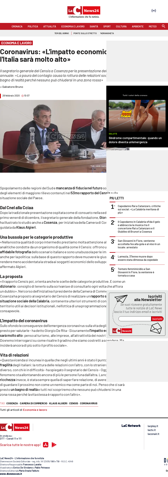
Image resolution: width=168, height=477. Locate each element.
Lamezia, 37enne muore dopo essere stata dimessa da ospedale (138, 258)
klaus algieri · (58, 403)
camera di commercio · (34, 403)
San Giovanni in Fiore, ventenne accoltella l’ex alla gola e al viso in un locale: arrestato (139, 244)
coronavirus (88, 403)
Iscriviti (157, 319)
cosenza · (12, 403)
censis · (74, 403)
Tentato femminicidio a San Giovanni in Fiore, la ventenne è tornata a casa (136, 272)
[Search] (163, 26)
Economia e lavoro (35, 409)
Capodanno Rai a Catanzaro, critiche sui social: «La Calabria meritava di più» (139, 209)
